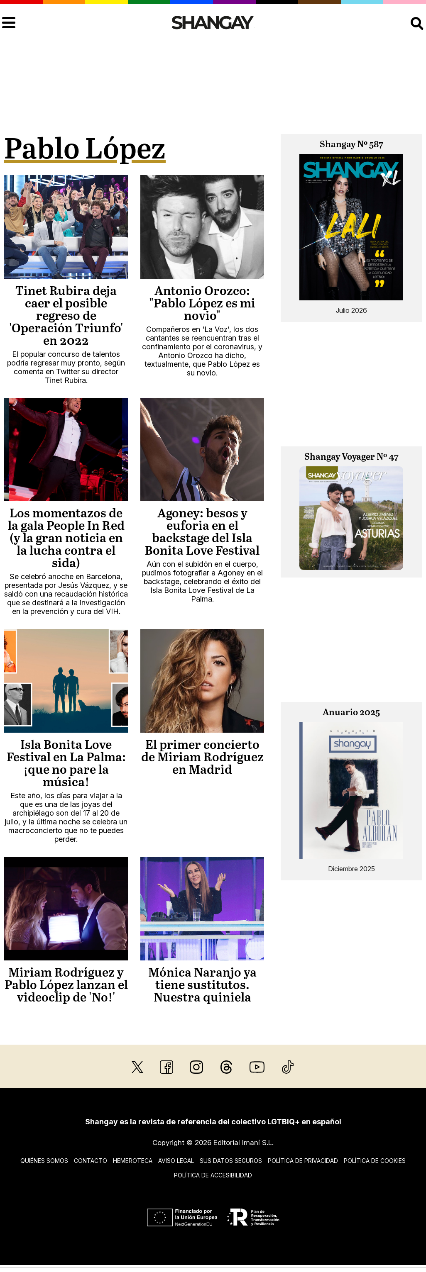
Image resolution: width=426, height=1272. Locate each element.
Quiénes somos (44, 1160)
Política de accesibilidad (213, 1175)
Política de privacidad (303, 1160)
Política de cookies (375, 1160)
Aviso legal (176, 1160)
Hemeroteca (132, 1160)
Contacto (90, 1160)
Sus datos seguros (231, 1160)
